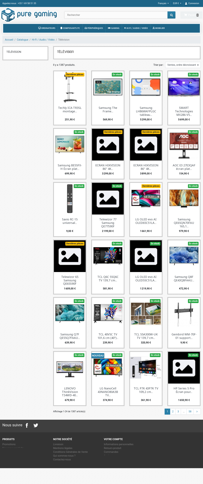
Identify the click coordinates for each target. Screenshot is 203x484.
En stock (117, 82)
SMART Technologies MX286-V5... (184, 118)
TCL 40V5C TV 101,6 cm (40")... (108, 343)
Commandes (111, 459)
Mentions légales (62, 455)
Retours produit (112, 455)
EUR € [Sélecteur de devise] (176, 3)
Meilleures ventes (12, 459)
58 (190, 418)
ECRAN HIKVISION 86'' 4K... (107, 174)
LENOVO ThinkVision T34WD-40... (70, 399)
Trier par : (158, 72)
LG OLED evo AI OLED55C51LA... (146, 285)
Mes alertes (110, 474)
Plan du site (59, 470)
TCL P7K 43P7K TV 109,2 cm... (146, 397)
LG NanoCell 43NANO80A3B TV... (108, 399)
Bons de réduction (114, 470)
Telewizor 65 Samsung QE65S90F (69, 287)
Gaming (113, 35)
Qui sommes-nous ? (64, 463)
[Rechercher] (119, 18)
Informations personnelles (118, 451)
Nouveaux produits (13, 455)
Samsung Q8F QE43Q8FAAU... (184, 285)
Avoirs (107, 463)
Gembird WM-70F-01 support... (184, 343)
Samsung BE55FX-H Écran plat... (70, 174)
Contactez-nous (62, 466)
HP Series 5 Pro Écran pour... (184, 397)
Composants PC (70, 35)
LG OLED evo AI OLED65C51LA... (146, 228)
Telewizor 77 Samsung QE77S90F (107, 230)
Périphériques (94, 35)
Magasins (58, 474)
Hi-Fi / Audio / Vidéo (136, 35)
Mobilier (159, 35)
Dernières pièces (74, 82)
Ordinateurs (46, 35)
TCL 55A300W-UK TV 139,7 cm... (146, 343)
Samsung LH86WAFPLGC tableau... (146, 118)
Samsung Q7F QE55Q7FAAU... (70, 343)
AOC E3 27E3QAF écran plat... (184, 174)
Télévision (13, 59)
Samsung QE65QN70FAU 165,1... (184, 230)
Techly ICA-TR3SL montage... (70, 117)
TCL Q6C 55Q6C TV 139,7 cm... (107, 285)
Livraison (58, 451)
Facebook (27, 433)
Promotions (9, 451)
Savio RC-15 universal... (70, 228)
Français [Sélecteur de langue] (162, 3)
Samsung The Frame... (108, 117)
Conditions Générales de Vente (70, 459)
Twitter (36, 433)
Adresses (109, 466)
